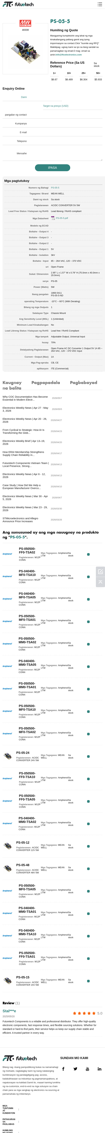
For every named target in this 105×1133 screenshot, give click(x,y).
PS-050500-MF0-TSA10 (26, 650)
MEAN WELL (57, 184)
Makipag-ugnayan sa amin (8, 1096)
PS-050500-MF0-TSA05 (26, 830)
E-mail (23, 122)
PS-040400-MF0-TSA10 (26, 515)
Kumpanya (21, 114)
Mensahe (22, 144)
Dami (24, 96)
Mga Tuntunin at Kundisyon (9, 1054)
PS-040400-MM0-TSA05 (26, 605)
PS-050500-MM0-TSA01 (26, 628)
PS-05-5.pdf (62, 208)
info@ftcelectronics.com (69, 54)
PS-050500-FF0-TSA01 (26, 897)
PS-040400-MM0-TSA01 (26, 852)
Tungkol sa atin (8, 1086)
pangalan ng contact (16, 105)
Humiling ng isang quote (8, 1077)
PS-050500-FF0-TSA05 (26, 740)
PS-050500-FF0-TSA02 (26, 493)
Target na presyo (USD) (67, 96)
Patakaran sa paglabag (9, 1066)
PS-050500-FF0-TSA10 (26, 718)
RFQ (91, 497)
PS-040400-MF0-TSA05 (26, 538)
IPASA (52, 158)
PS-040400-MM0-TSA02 (26, 762)
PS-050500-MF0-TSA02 (26, 673)
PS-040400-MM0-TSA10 (26, 875)
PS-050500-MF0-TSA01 (26, 560)
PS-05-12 (22, 784)
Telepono (22, 131)
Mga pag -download (9, 1112)
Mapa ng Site (10, 1120)
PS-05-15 (22, 919)
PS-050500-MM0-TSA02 (26, 583)
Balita (6, 1105)
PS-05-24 (22, 694)
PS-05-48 (22, 806)
